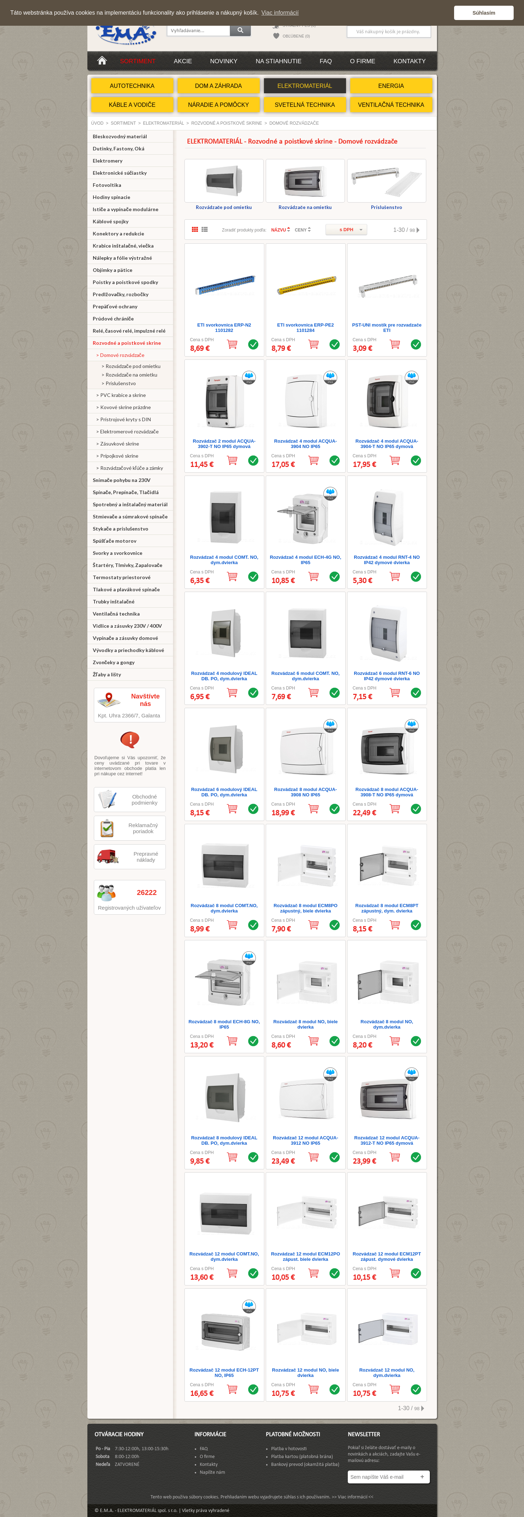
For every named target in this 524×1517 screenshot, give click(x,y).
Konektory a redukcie (118, 233)
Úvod (97, 123)
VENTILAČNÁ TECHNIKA (391, 105)
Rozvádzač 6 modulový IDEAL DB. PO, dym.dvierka (224, 792)
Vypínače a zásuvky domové (125, 638)
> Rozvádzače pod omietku (127, 366)
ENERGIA (391, 86)
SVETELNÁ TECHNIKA (305, 105)
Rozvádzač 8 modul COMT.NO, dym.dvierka (224, 908)
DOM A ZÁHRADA (218, 86)
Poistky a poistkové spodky (125, 282)
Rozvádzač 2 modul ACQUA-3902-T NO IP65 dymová (224, 443)
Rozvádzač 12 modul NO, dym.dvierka (386, 1372)
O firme (362, 61)
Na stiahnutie (278, 61)
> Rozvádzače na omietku (125, 375)
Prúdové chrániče (113, 318)
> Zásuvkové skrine (116, 444)
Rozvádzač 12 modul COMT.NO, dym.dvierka (224, 1256)
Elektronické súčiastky (120, 173)
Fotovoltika (107, 185)
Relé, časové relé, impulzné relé (129, 331)
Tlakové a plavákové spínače (126, 589)
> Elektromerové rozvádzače (126, 431)
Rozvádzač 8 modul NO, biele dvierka (305, 1024)
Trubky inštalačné (114, 601)
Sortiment (138, 61)
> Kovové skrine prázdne (122, 407)
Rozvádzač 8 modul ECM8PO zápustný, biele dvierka (305, 908)
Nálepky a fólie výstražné (122, 258)
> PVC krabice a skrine (119, 395)
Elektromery (107, 161)
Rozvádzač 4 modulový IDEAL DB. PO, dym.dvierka (224, 676)
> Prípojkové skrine (115, 456)
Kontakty (409, 61)
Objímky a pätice (112, 270)
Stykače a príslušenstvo (121, 529)
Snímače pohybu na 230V (122, 480)
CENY (300, 230)
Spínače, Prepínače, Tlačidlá (126, 492)
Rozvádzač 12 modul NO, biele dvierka (305, 1372)
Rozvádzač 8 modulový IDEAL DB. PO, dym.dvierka (224, 1140)
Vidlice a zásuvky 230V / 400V (127, 626)
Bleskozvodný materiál (120, 136)
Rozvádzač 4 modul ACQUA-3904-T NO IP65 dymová (387, 443)
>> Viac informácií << (352, 1497)
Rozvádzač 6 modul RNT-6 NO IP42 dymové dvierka (387, 676)
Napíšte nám (212, 1472)
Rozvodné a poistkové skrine (226, 123)
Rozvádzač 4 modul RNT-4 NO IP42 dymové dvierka (387, 559)
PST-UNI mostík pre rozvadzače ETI (386, 327)
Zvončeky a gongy (114, 662)
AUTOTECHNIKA (132, 86)
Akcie (183, 61)
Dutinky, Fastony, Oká (118, 148)
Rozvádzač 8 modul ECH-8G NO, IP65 (224, 1024)
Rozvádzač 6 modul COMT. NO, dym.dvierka (305, 676)
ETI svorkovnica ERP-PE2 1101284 (305, 327)
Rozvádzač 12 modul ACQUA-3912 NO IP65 (305, 1140)
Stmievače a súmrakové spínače (130, 516)
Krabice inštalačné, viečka (123, 246)
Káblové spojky (110, 221)
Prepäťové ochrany (115, 306)
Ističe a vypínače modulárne (126, 209)
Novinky (224, 61)
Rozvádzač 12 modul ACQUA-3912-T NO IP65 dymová (386, 1140)
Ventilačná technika (116, 614)
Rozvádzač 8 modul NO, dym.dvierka (387, 1024)
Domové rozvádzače (294, 123)
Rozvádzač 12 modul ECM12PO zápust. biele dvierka (305, 1256)
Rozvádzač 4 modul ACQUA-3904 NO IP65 (305, 443)
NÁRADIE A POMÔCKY (218, 105)
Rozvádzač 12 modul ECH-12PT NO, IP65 (224, 1372)
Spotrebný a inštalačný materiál (130, 504)
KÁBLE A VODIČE (132, 105)
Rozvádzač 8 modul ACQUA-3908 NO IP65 (305, 792)
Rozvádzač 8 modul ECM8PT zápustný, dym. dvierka (386, 908)
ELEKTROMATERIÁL (305, 86)
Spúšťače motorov (115, 541)
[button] (447, 13)
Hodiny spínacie (111, 197)
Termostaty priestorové (122, 577)
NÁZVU (278, 230)
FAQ (326, 61)
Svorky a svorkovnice (117, 553)
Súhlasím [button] (484, 13)
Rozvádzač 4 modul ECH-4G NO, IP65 (305, 559)
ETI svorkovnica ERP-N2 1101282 (224, 327)
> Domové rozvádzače (118, 355)
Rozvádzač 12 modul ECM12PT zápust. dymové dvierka (387, 1256)
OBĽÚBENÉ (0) (296, 36)
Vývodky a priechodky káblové (128, 650)
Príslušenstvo (386, 184)
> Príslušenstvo (114, 383)
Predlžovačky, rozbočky (121, 294)
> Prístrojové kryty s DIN (122, 419)
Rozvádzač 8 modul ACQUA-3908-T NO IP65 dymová (387, 792)
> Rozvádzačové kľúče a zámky (128, 468)
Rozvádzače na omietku (305, 184)
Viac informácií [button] (280, 13)
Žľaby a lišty (107, 674)
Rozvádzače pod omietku (224, 184)
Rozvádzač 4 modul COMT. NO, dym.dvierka (224, 559)
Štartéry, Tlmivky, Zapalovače (128, 565)
